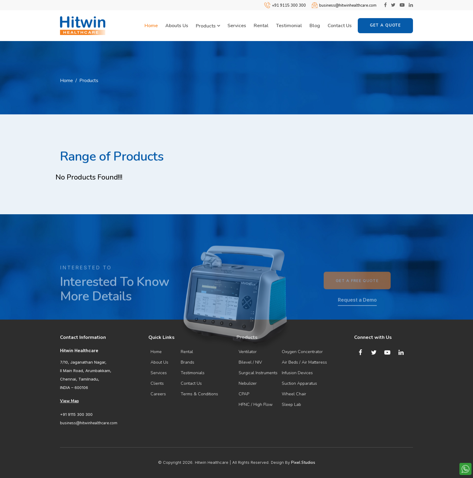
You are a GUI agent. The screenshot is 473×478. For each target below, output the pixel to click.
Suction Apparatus (299, 383)
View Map (69, 401)
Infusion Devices (297, 373)
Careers (158, 394)
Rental (261, 25)
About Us (159, 362)
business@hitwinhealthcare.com (347, 5)
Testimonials (193, 373)
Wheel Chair (294, 394)
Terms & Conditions (199, 394)
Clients (157, 383)
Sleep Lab (291, 404)
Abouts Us (176, 25)
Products (208, 26)
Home (151, 25)
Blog (315, 25)
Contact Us (340, 25)
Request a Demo (357, 314)
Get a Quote (385, 25)
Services (236, 25)
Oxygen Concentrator (302, 352)
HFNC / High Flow (256, 404)
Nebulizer (248, 383)
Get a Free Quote (357, 294)
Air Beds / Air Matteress (304, 362)
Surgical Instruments (258, 373)
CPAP (244, 394)
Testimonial (289, 25)
